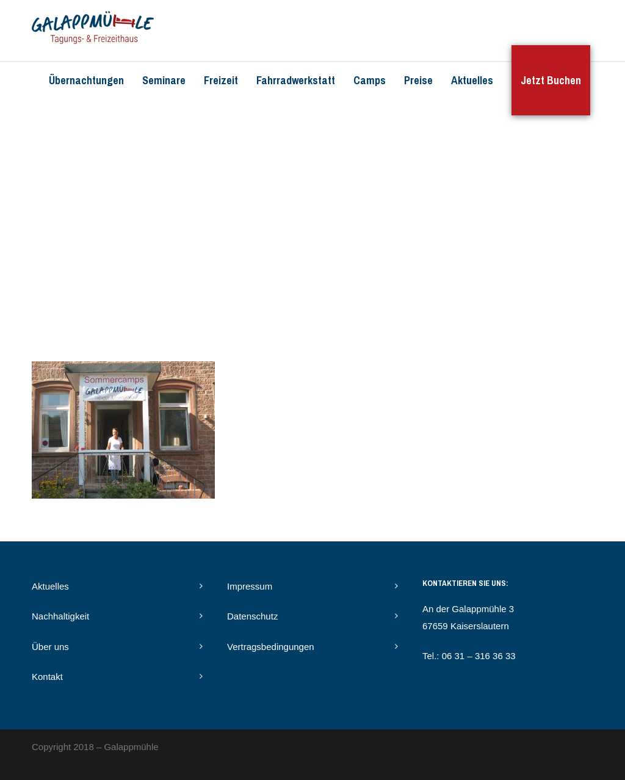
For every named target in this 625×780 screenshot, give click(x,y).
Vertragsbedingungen (270, 646)
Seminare (164, 80)
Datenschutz (252, 616)
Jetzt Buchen (551, 80)
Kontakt (47, 676)
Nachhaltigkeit (60, 616)
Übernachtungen (86, 80)
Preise (418, 80)
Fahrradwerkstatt (295, 80)
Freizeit (221, 80)
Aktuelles (472, 80)
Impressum (249, 586)
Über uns (50, 646)
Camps (369, 80)
